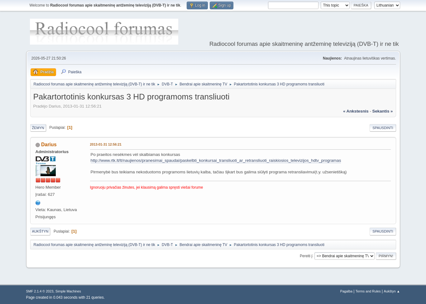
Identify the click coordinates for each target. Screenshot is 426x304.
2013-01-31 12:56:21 (106, 144)
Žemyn (38, 128)
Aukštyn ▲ (392, 291)
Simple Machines (68, 291)
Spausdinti (382, 128)
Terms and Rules (368, 291)
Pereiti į (306, 255)
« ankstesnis (356, 111)
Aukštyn (40, 231)
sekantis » (382, 111)
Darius (49, 144)
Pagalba (346, 291)
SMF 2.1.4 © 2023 (40, 291)
